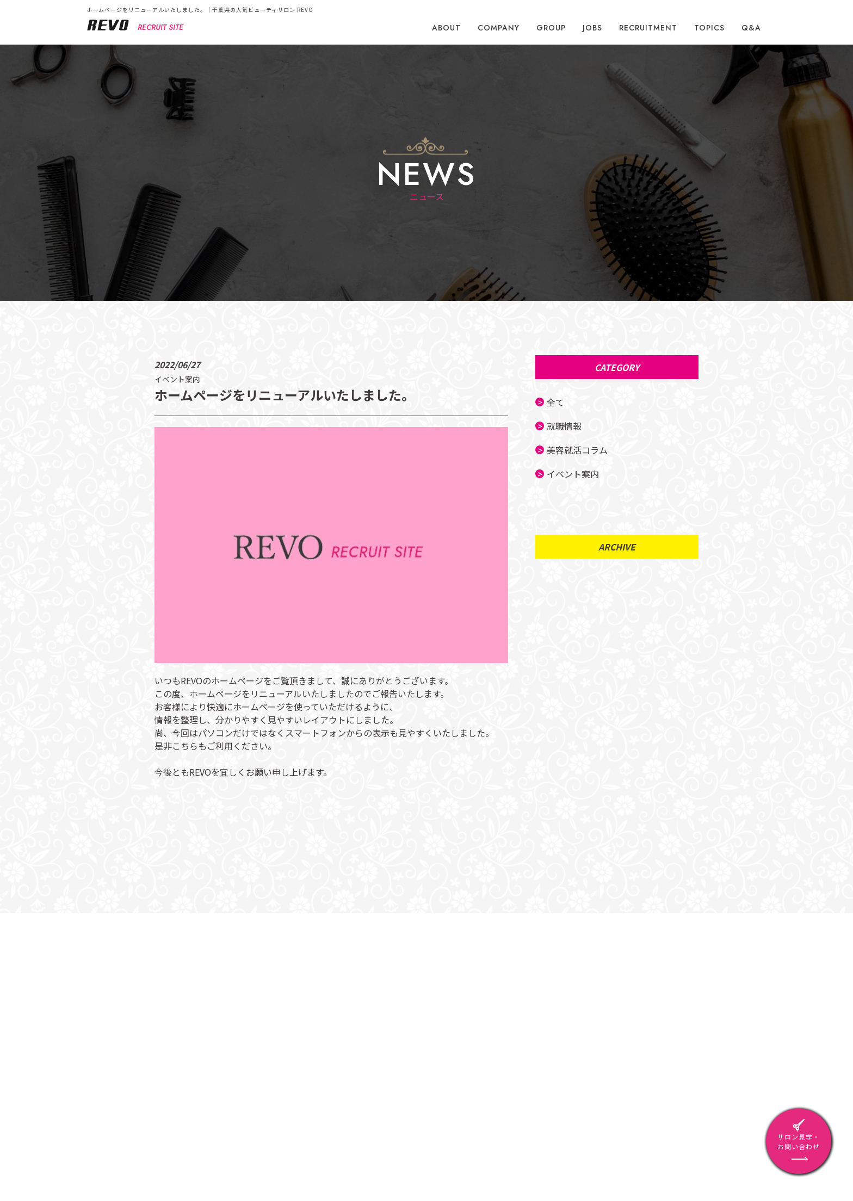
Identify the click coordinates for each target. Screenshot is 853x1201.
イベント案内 (576, 473)
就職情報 (567, 425)
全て (558, 401)
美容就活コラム (580, 449)
